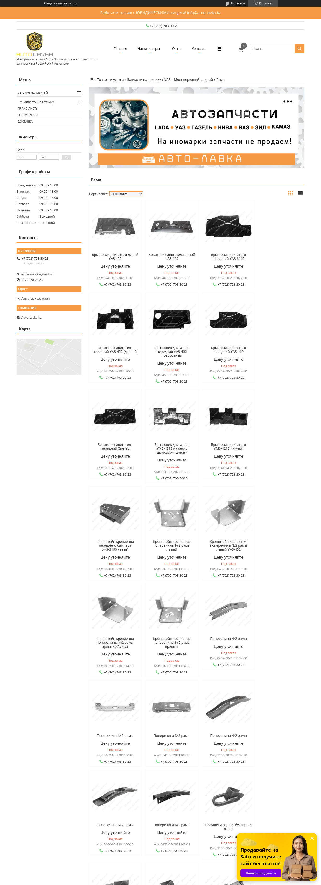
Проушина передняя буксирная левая (279, 730)
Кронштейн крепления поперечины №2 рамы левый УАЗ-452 (278, 448)
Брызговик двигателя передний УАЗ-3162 (223, 256)
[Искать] (299, 48)
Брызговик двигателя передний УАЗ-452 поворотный (114, 351)
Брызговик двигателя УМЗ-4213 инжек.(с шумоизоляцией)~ (278, 351)
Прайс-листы (28, 108)
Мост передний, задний (193, 79)
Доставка (25, 121)
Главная (118, 48)
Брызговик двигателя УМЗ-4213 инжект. (114, 446)
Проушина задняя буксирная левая (114, 730)
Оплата (29, 811)
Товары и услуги (110, 79)
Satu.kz (181, 876)
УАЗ (167, 79)
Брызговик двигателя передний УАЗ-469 (169, 350)
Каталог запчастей (33, 93)
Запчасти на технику (144, 79)
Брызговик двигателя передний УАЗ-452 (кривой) (278, 256)
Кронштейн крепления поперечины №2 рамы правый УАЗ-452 (114, 545)
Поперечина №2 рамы (224, 541)
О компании (28, 115)
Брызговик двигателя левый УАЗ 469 (169, 256)
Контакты (202, 48)
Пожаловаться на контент (171, 880)
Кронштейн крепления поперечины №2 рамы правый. (169, 545)
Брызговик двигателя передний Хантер (223, 350)
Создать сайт (53, 3)
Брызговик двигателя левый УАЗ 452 (114, 256)
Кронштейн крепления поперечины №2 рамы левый (224, 448)
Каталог (172, 798)
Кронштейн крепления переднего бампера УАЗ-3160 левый (169, 448)
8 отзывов (238, 3)
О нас (177, 48)
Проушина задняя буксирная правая (169, 730)
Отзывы (101, 804)
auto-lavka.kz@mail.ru (37, 274)
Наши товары (148, 48)
